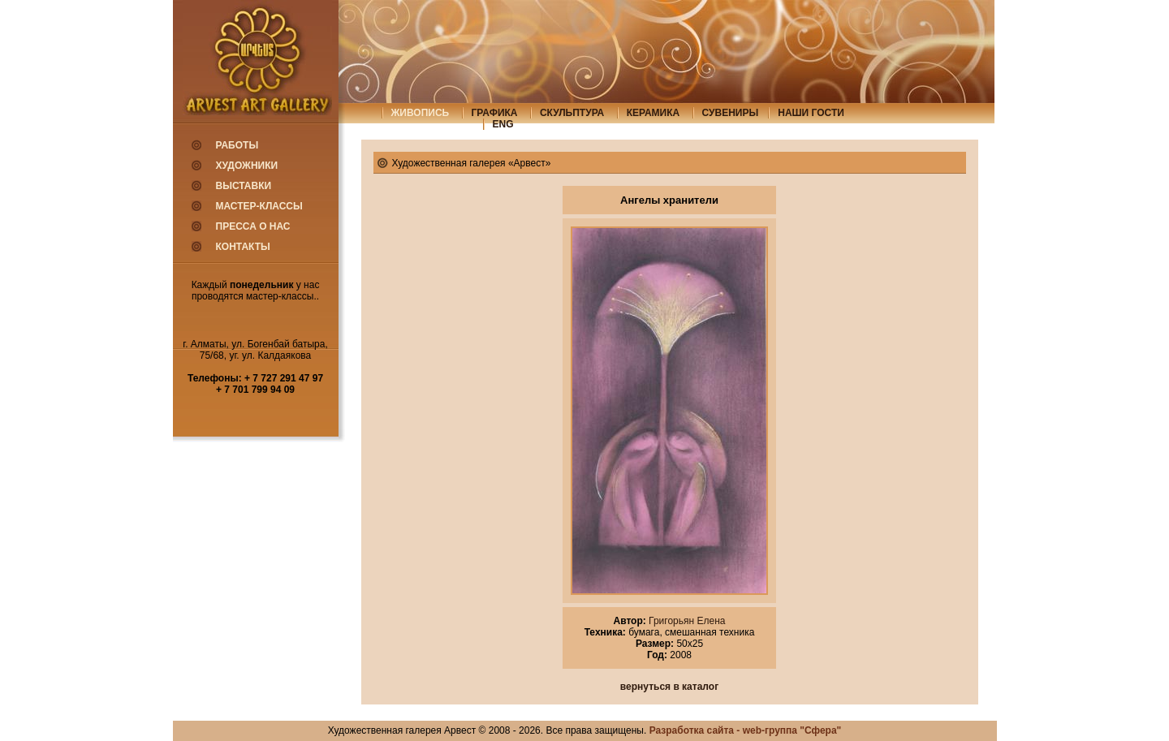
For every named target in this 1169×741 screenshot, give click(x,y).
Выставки (244, 186)
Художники (247, 165)
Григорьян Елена (686, 621)
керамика (653, 112)
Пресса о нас (253, 226)
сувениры (730, 112)
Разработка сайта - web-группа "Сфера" (745, 730)
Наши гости (811, 112)
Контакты (243, 246)
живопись (420, 112)
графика (495, 112)
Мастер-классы (259, 206)
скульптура (572, 112)
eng (503, 124)
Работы (237, 145)
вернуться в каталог (669, 686)
